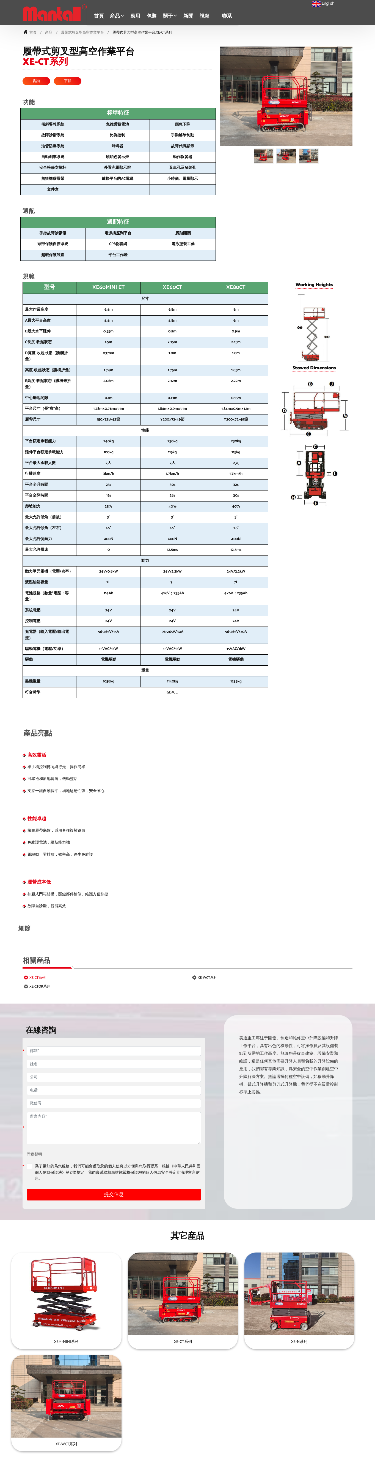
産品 (48, 32)
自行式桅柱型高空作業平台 (290, 1435)
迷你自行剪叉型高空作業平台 (187, 1392)
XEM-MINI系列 (52, 1342)
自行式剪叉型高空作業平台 (185, 1409)
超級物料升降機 (280, 1409)
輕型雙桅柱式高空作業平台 (290, 1426)
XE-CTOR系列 (39, 987)
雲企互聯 (232, 1454)
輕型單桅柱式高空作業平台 (290, 1418)
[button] (118, 16)
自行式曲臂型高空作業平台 (290, 1392)
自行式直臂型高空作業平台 (185, 1435)
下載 (67, 81)
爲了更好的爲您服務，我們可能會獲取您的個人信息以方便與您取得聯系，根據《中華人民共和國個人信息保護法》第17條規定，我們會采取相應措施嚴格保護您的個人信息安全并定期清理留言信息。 (117, 1173)
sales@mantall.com (33, 1408)
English (323, 3)
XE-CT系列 (37, 978)
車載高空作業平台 (282, 1401)
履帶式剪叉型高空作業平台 (82, 32)
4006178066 (27, 1416)
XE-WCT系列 (207, 978)
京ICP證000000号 (195, 1454)
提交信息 (114, 1195)
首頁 (100, 16)
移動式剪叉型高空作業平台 (185, 1426)
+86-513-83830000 (32, 1424)
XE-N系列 (232, 1342)
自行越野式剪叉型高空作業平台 (189, 1401)
